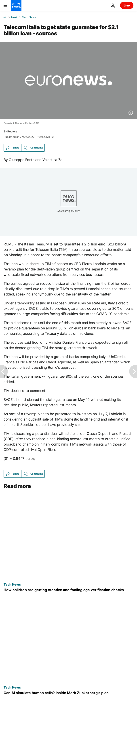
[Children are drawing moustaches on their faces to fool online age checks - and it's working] (68, 590)
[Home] (5, 17)
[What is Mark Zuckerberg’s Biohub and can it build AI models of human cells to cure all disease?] (68, 693)
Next (14, 17)
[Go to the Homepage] (16, 5)
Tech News (29, 17)
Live (127, 5)
